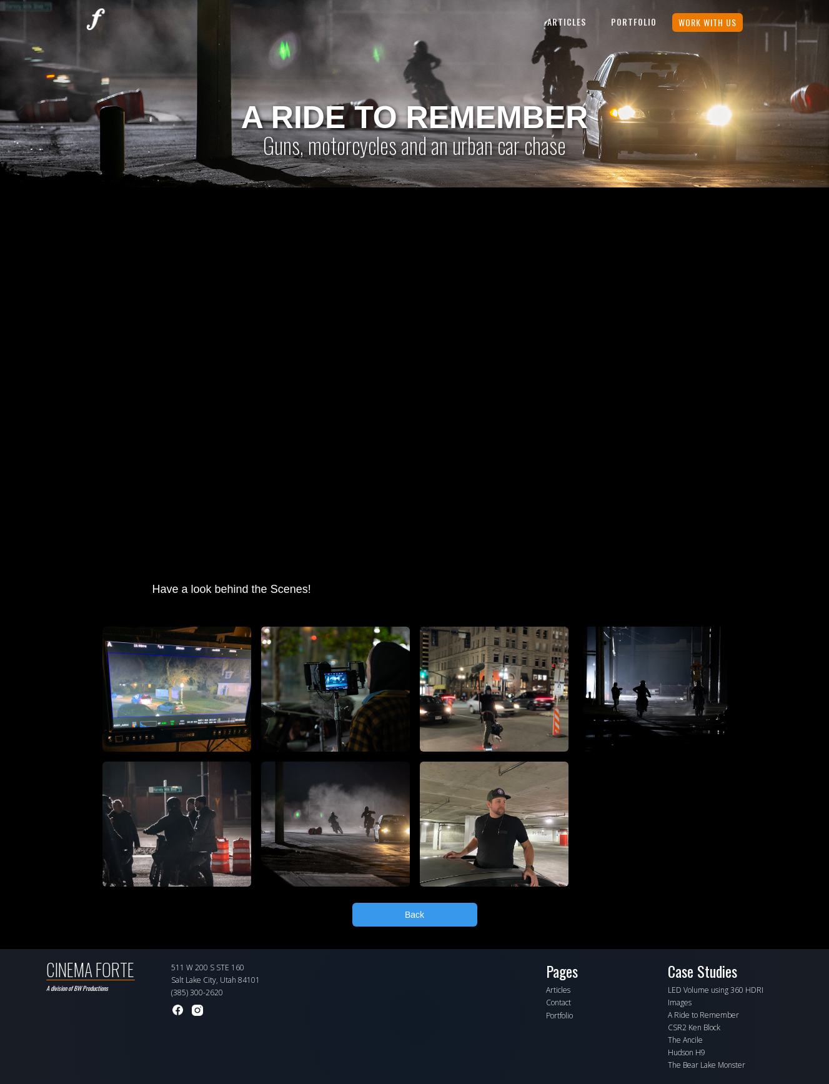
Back (414, 915)
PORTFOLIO (634, 21)
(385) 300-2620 (197, 992)
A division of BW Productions (77, 988)
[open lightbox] (176, 689)
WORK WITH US (707, 22)
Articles (566, 21)
